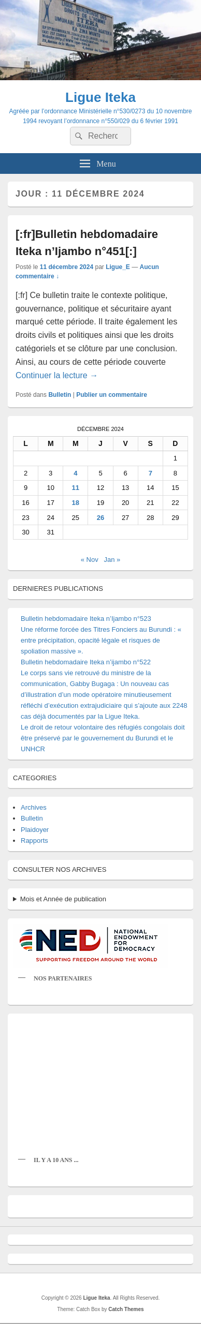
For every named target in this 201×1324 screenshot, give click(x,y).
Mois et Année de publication (63, 899)
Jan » (112, 559)
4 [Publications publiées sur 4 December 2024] (75, 473)
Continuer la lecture (57, 375)
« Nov (89, 559)
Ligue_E (118, 267)
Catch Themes (125, 1309)
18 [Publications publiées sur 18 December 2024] (75, 503)
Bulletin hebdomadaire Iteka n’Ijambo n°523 (86, 618)
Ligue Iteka (100, 97)
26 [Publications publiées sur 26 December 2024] (100, 518)
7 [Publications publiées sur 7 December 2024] (150, 473)
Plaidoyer (35, 830)
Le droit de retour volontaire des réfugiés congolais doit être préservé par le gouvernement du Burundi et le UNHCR (103, 738)
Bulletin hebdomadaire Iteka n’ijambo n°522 (86, 662)
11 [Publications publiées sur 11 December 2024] (75, 488)
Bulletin (59, 394)
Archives (34, 807)
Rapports (34, 840)
